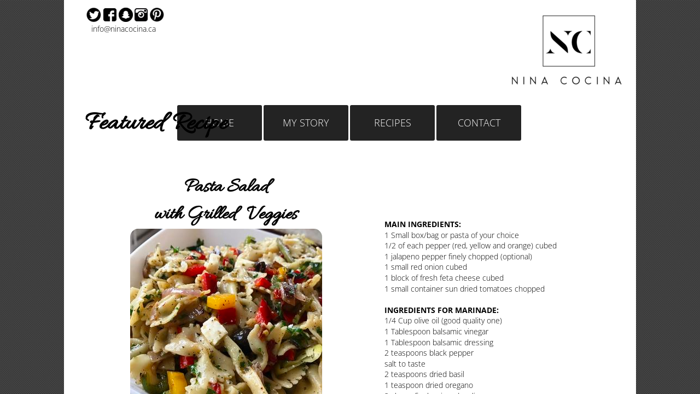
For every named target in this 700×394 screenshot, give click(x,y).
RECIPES (392, 122)
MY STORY (306, 122)
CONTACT (479, 122)
